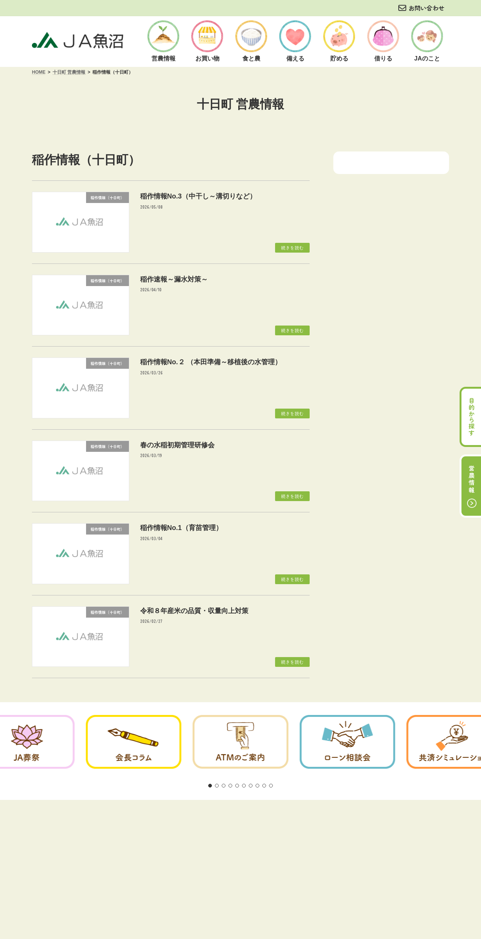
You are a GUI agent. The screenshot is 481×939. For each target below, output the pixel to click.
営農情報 (471, 479)
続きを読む (292, 247)
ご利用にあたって (110, 822)
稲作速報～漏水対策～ (174, 279)
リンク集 (335, 822)
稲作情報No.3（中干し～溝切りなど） (198, 196)
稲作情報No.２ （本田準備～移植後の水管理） (210, 362)
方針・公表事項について (175, 822)
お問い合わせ (426, 7)
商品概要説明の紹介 (241, 822)
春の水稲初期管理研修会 (177, 445)
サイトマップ (376, 822)
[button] (210, 786)
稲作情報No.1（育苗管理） (181, 528)
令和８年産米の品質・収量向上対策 (194, 611)
